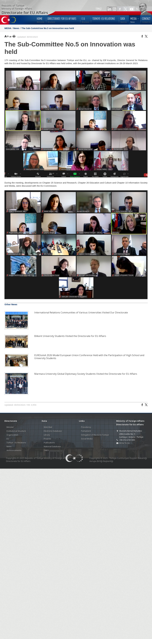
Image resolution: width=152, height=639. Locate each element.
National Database (52, 446)
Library (47, 434)
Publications (49, 442)
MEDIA (7, 28)
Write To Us (124, 443)
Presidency (86, 427)
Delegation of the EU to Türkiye (95, 434)
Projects (47, 438)
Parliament (86, 431)
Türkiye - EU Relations (16, 442)
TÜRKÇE (99, 8)
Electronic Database (53, 431)
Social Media (87, 438)
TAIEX (46, 450)
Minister (10, 427)
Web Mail (48, 427)
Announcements (14, 450)
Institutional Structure (16, 431)
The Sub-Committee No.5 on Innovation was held (47, 28)
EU (8, 438)
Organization (12, 434)
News (16, 28)
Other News (10, 304)
